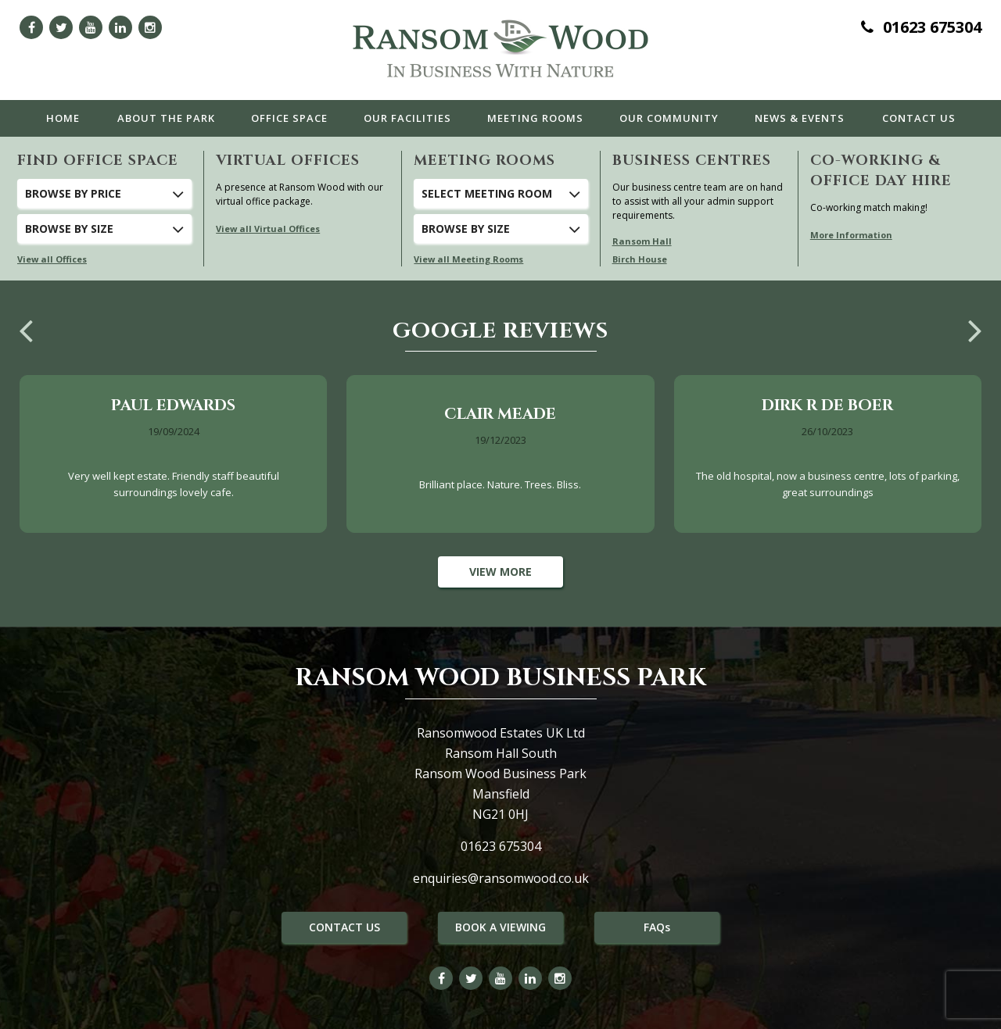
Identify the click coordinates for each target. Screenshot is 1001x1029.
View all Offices (52, 259)
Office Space (289, 118)
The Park (166, 118)
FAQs (657, 927)
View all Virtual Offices (268, 228)
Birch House (639, 259)
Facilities (407, 118)
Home (63, 118)
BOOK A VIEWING (500, 927)
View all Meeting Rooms (468, 259)
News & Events (800, 118)
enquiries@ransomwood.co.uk (501, 878)
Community (669, 118)
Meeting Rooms (535, 118)
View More (500, 571)
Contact (919, 118)
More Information (851, 235)
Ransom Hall (642, 241)
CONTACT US (344, 927)
